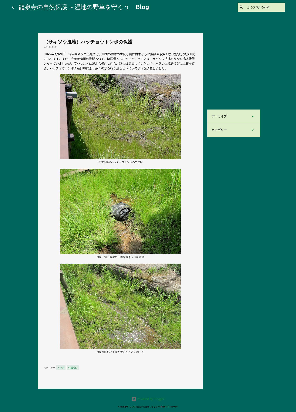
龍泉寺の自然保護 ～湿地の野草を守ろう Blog (84, 6)
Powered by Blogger (148, 399)
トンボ (60, 367)
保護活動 (72, 367)
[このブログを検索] (265, 7)
